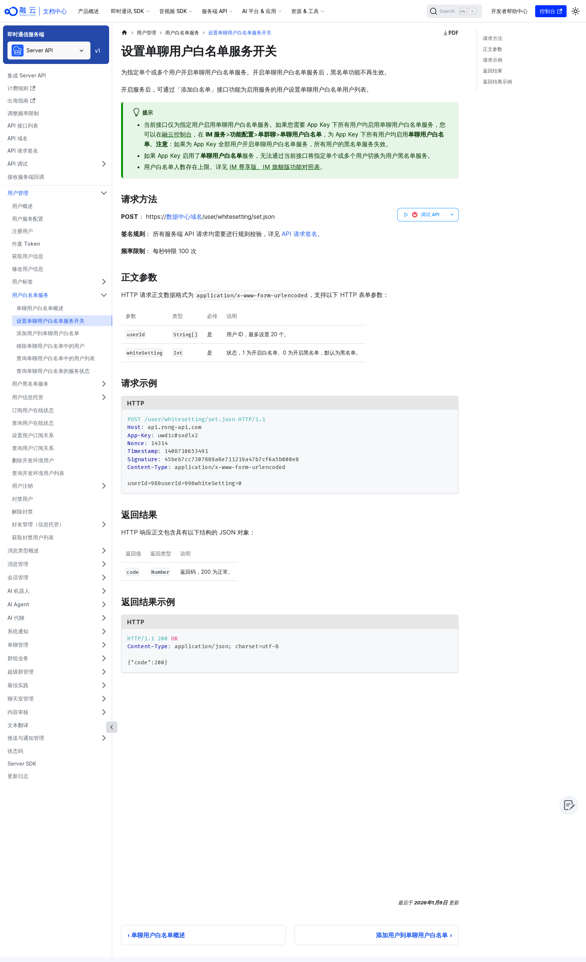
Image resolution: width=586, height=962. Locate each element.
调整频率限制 (23, 113)
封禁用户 (22, 499)
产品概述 (88, 11)
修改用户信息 (27, 269)
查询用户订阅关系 (33, 448)
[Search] (454, 11)
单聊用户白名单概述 (40, 308)
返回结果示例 (497, 82)
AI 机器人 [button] (18, 591)
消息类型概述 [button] (23, 550)
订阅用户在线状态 (33, 410)
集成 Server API (26, 75)
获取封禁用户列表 (33, 537)
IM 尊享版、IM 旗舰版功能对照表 (274, 167)
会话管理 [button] (17, 577)
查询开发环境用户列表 (38, 473)
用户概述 (22, 206)
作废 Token (26, 243)
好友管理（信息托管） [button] (38, 524)
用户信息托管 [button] (27, 397)
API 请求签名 (22, 150)
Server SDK (21, 763)
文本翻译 (17, 725)
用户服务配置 (27, 218)
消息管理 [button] (17, 564)
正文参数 (492, 49)
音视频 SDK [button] (173, 11)
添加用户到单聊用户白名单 (47, 333)
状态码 (15, 751)
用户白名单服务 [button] (30, 295)
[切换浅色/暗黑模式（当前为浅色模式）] (576, 11)
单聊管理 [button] (17, 644)
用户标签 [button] (22, 281)
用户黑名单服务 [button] (30, 383)
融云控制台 (177, 134)
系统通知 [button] (17, 631)
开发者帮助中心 (509, 11)
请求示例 (492, 60)
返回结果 (492, 71)
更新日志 (17, 776)
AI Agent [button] (18, 604)
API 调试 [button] (17, 163)
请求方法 (492, 38)
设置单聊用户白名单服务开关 (50, 321)
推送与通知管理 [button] (25, 738)
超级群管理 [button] (20, 671)
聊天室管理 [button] (20, 698)
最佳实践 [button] (17, 685)
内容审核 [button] (17, 712)
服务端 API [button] (214, 11)
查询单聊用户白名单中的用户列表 (55, 358)
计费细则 (21, 88)
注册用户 (22, 231)
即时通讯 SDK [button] (127, 11)
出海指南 (21, 100)
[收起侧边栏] (111, 727)
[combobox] (48, 50)
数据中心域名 (184, 216)
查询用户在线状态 (33, 423)
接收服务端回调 (25, 177)
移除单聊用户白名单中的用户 (50, 346)
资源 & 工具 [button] (305, 11)
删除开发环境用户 (33, 460)
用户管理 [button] (17, 193)
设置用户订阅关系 (33, 435)
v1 (97, 51)
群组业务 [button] (17, 658)
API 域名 (17, 138)
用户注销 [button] (22, 485)
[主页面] (124, 33)
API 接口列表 (22, 125)
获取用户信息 (27, 256)
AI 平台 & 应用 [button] (259, 11)
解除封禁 (22, 511)
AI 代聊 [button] (15, 618)
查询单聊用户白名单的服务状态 (53, 371)
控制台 (551, 11)
